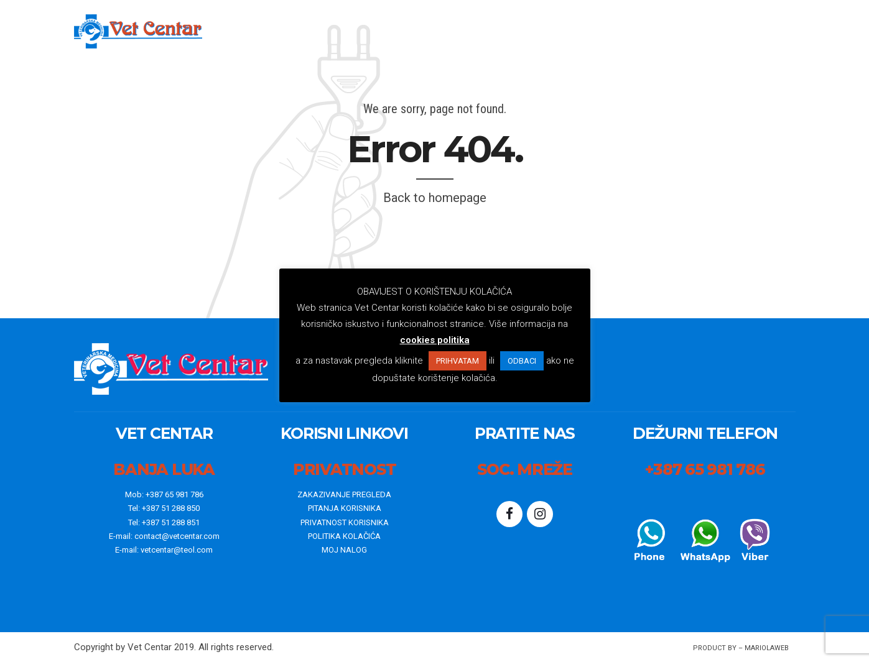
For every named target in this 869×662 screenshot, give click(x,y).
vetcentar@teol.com (177, 549)
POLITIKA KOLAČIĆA (344, 536)
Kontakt (642, 31)
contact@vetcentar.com (177, 536)
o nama (459, 31)
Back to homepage (434, 197)
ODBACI (522, 360)
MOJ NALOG (344, 549)
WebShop (575, 31)
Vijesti (515, 31)
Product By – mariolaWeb (741, 648)
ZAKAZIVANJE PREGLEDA (344, 494)
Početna (397, 31)
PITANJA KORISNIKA (344, 508)
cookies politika (435, 340)
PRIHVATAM (457, 360)
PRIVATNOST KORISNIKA (344, 522)
